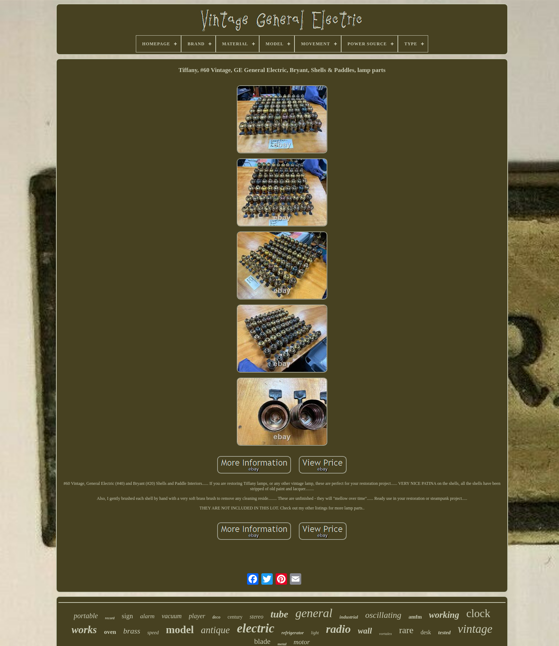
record (110, 618)
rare (406, 630)
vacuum (172, 616)
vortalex (385, 633)
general (314, 613)
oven (110, 632)
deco (216, 617)
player (197, 616)
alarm (147, 616)
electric (256, 628)
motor (302, 642)
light (315, 632)
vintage (475, 628)
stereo (256, 617)
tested (444, 632)
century (234, 617)
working (444, 615)
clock (478, 613)
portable (86, 616)
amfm (415, 617)
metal (282, 644)
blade (262, 641)
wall (365, 630)
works (84, 629)
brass (131, 630)
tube (279, 614)
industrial (348, 617)
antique (215, 630)
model (180, 629)
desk (426, 632)
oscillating (383, 615)
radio (338, 628)
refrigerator (293, 632)
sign (127, 616)
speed (153, 632)
